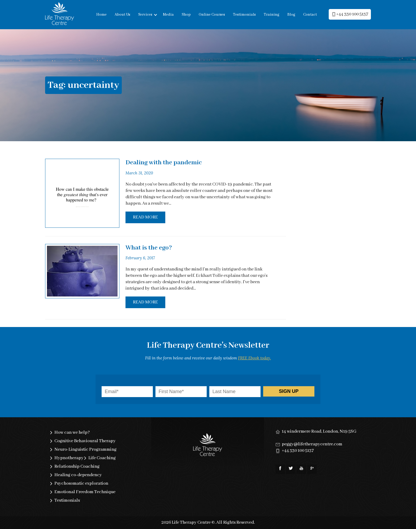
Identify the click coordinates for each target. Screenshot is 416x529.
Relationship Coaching (76, 466)
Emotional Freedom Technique (84, 492)
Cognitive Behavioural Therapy (85, 441)
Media (168, 14)
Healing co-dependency (78, 475)
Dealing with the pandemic (163, 162)
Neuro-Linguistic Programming (85, 449)
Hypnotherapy (69, 458)
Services (145, 14)
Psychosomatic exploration (81, 483)
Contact (310, 14)
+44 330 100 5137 (298, 450)
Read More (145, 217)
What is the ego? (148, 248)
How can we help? (72, 432)
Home (101, 14)
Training (271, 14)
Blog (291, 14)
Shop (186, 14)
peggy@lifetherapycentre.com (312, 444)
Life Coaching (102, 458)
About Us (122, 14)
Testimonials (244, 14)
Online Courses (212, 14)
